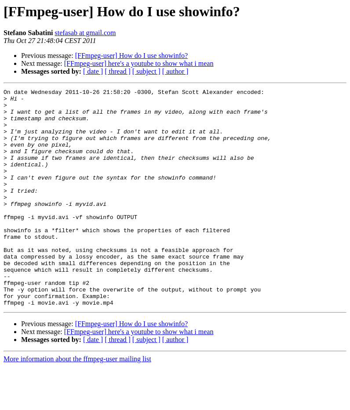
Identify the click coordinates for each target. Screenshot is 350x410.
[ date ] (93, 71)
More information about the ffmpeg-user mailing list (77, 402)
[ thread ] (118, 71)
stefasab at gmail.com (85, 32)
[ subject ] (146, 71)
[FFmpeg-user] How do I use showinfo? (131, 55)
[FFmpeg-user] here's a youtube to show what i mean (139, 63)
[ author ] (175, 71)
